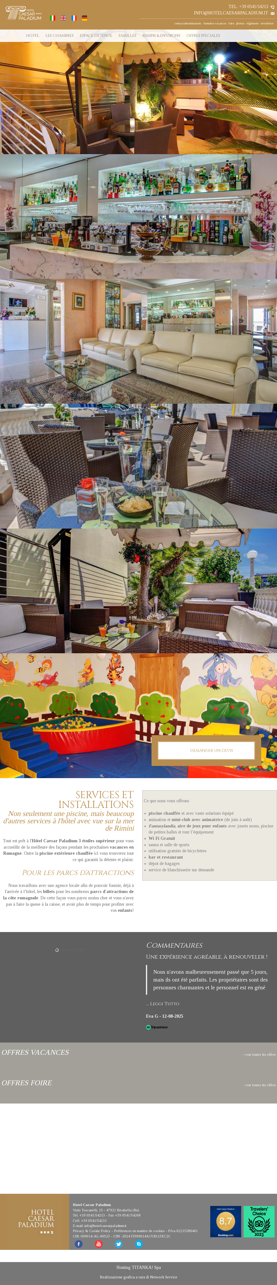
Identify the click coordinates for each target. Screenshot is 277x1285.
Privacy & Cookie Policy (92, 1231)
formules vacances (214, 23)
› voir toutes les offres (259, 1054)
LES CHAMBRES (60, 35)
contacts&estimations (187, 23)
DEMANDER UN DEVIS (206, 751)
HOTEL (32, 35)
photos (240, 23)
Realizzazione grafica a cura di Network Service (138, 1277)
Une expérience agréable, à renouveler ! (206, 957)
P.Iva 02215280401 (183, 1231)
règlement (252, 23)
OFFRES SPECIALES (203, 35)
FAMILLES (127, 35)
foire (231, 23)
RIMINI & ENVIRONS (161, 35)
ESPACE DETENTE (96, 35)
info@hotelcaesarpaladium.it (234, 12)
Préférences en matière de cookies (139, 1231)
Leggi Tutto (164, 1004)
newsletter (267, 23)
